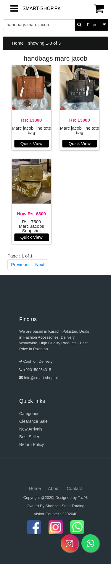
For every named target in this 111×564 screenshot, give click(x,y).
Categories (29, 413)
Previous (19, 264)
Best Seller (29, 436)
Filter (91, 24)
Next (39, 264)
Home (18, 42)
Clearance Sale (33, 421)
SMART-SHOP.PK (27, 8)
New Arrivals (30, 429)
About (53, 488)
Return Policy (31, 444)
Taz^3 (83, 497)
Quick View (31, 143)
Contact (74, 488)
